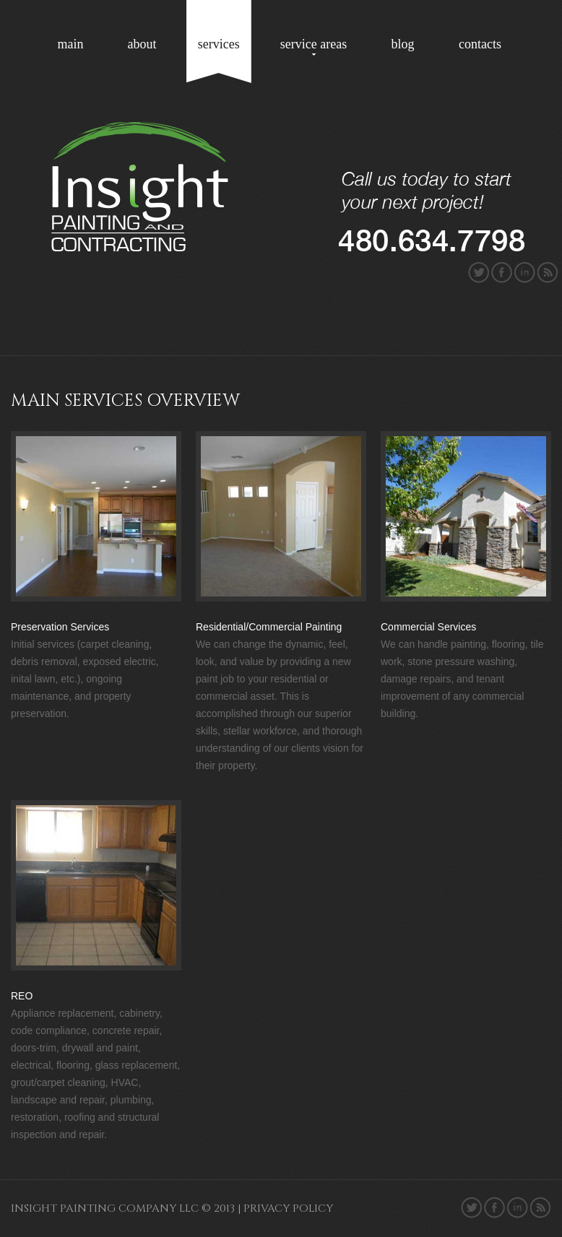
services (219, 44)
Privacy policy (288, 1208)
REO (22, 996)
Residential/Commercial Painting (269, 627)
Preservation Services (60, 627)
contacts (480, 44)
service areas (313, 44)
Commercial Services (428, 627)
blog (403, 44)
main (71, 44)
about (141, 44)
